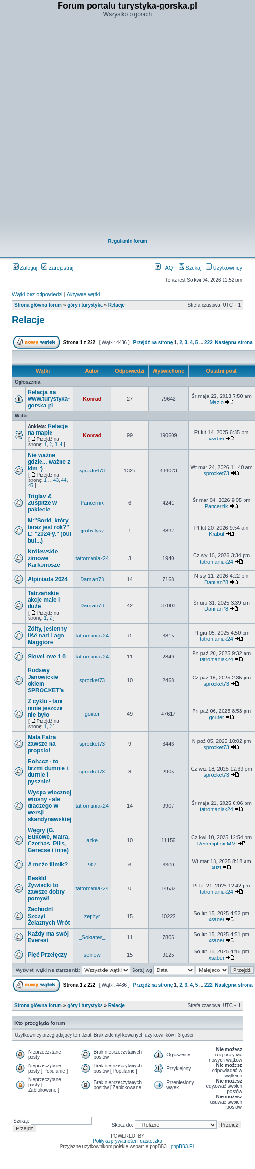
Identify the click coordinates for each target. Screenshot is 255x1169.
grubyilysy (92, 530)
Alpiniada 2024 (48, 579)
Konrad (92, 399)
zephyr (92, 916)
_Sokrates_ (92, 937)
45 (30, 485)
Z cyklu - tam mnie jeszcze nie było (45, 708)
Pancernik (92, 503)
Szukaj (190, 268)
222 (208, 342)
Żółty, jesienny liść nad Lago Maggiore (47, 636)
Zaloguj (25, 268)
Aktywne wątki (83, 294)
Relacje (116, 305)
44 (64, 480)
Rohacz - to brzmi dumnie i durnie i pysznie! (48, 771)
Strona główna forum (38, 305)
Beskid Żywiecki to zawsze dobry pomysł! (46, 888)
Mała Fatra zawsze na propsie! (42, 744)
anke (92, 840)
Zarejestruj (57, 268)
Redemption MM (216, 843)
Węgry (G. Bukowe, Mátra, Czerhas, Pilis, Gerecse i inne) (49, 840)
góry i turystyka (84, 305)
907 (92, 864)
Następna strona (233, 342)
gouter (92, 714)
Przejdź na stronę (153, 342)
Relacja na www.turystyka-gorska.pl (49, 399)
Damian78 (92, 579)
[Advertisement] (122, 129)
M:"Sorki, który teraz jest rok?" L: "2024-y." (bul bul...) (49, 530)
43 (56, 480)
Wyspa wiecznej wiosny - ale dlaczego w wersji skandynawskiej (49, 806)
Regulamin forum (127, 241)
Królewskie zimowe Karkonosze (44, 558)
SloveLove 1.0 (47, 656)
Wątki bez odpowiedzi (37, 294)
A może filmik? (48, 864)
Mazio (216, 402)
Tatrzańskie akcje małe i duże (44, 600)
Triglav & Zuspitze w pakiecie (42, 503)
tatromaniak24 (92, 558)
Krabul (216, 534)
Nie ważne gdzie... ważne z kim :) (49, 462)
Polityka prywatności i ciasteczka (127, 1141)
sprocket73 (92, 470)
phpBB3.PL (183, 1146)
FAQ (164, 268)
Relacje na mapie (48, 429)
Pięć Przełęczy (47, 954)
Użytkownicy (224, 268)
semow (92, 955)
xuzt (216, 867)
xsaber (216, 438)
